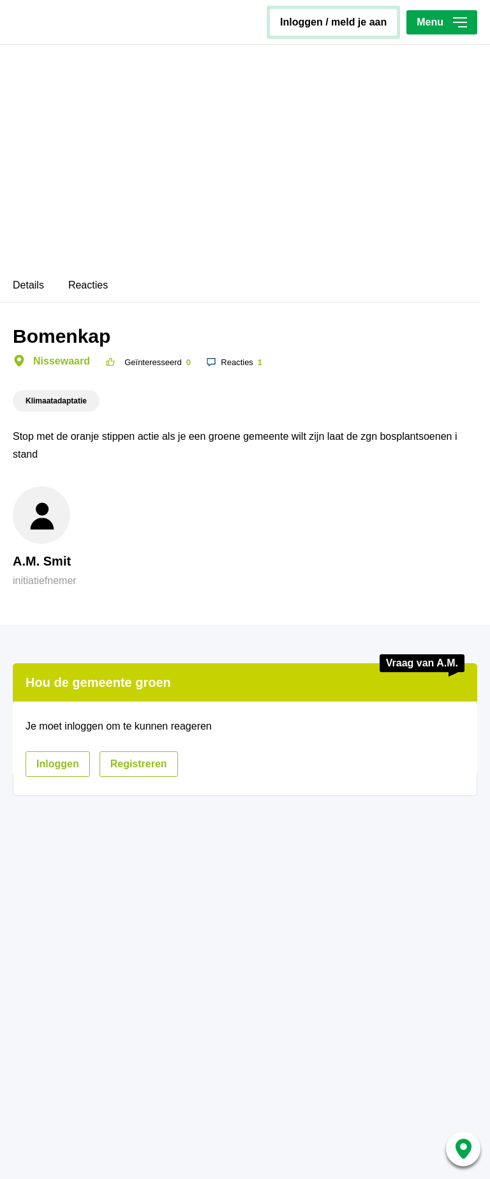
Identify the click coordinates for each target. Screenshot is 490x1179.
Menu (442, 22)
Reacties (88, 285)
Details (28, 285)
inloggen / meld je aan (333, 22)
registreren (138, 763)
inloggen (57, 763)
